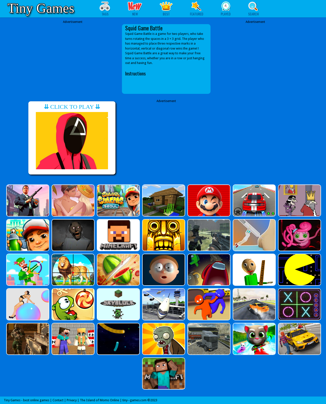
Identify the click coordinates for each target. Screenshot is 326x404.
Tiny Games (40, 8)
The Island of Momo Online (99, 400)
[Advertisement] (72, 59)
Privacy (72, 400)
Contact (58, 400)
